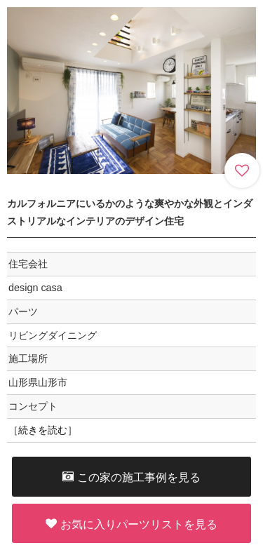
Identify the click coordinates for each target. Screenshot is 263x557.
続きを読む (42, 430)
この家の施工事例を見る (131, 477)
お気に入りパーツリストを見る (131, 524)
